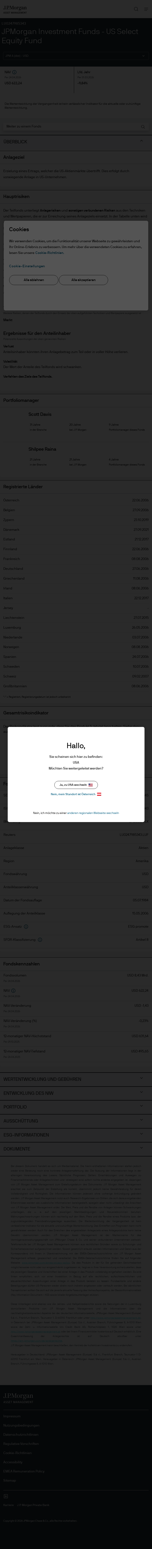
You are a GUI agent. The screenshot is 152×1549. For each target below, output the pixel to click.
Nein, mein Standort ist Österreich (76, 794)
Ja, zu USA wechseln (76, 785)
